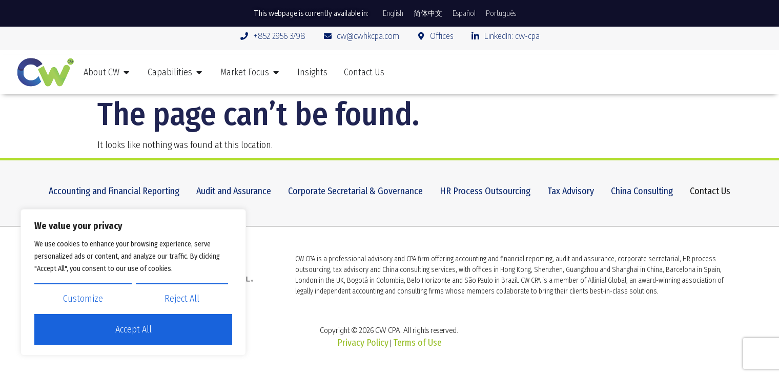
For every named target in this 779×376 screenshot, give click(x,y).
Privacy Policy (362, 342)
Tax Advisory (570, 195)
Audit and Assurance (233, 195)
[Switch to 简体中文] (427, 13)
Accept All (133, 330)
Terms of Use (417, 342)
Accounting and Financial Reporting (114, 195)
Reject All (182, 299)
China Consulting (642, 195)
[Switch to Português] (501, 13)
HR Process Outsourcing (485, 195)
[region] (133, 282)
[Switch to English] (393, 13)
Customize (83, 299)
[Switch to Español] (464, 13)
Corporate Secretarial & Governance (355, 195)
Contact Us (710, 195)
